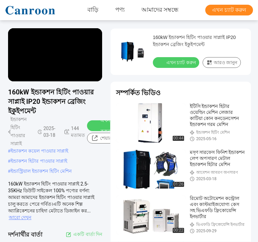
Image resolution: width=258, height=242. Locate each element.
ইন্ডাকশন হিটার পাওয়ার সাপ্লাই (39, 161)
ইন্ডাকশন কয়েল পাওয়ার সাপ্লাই (40, 151)
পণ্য (120, 10)
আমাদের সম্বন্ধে (159, 10)
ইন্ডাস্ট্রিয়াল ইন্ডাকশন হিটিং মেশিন (41, 171)
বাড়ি (92, 10)
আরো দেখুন (20, 217)
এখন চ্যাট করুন (229, 10)
